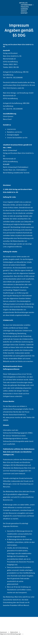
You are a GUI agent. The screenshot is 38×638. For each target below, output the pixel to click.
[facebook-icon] (5, 627)
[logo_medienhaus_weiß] (13, 3)
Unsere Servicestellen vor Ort (17, 138)
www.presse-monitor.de (14, 417)
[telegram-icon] (13, 627)
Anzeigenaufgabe (13, 135)
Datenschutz (14, 632)
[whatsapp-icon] (9, 627)
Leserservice (11, 129)
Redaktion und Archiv (14, 132)
